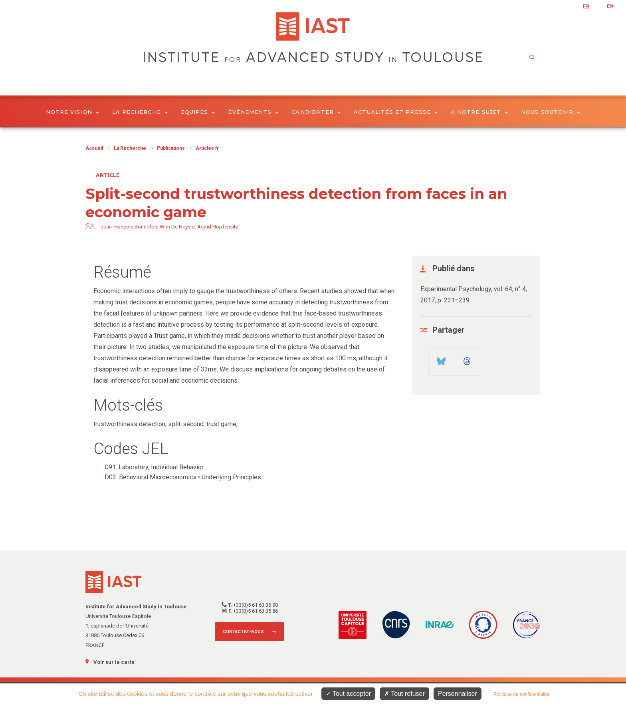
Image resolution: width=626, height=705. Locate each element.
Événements (253, 112)
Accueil (94, 148)
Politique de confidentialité (521, 694)
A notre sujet (479, 112)
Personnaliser (457, 693)
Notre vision (72, 112)
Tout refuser (404, 693)
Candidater (316, 112)
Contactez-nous (243, 631)
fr (586, 6)
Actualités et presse (396, 112)
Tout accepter (348, 693)
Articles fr (207, 148)
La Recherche (140, 112)
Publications (171, 148)
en (610, 6)
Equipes (198, 112)
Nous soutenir (550, 112)
